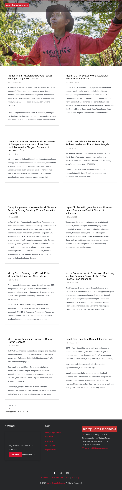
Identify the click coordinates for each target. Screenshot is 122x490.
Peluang (107, 6)
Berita (86, 6)
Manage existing (28, 454)
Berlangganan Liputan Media (16, 412)
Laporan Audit (50, 450)
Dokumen (96, 6)
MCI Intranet (50, 445)
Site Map (75, 478)
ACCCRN (49, 441)
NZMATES (49, 437)
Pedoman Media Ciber (60, 478)
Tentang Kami (64, 6)
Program (77, 6)
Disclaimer (44, 478)
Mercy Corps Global (53, 432)
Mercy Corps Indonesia (56, 483)
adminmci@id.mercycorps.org (95, 448)
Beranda (51, 6)
